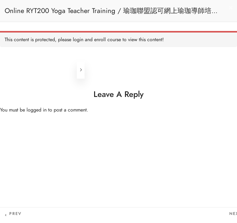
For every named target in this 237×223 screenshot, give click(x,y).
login (78, 39)
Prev (15, 213)
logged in (37, 110)
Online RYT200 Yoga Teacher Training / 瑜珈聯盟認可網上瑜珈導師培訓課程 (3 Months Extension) (111, 14)
